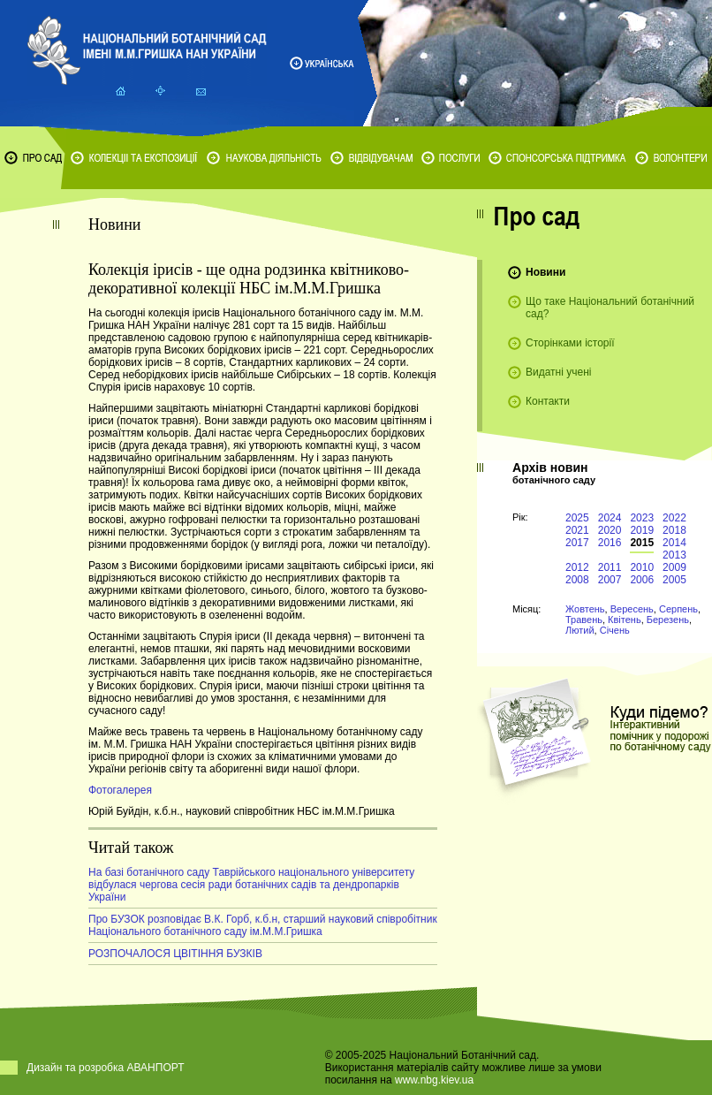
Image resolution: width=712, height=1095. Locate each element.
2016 (610, 542)
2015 (642, 542)
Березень (668, 619)
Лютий (580, 630)
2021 (577, 530)
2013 (674, 555)
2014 (674, 542)
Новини (545, 272)
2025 (577, 518)
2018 (674, 530)
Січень (615, 630)
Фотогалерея (120, 790)
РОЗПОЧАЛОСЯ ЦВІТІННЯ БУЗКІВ (175, 953)
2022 (674, 518)
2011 (610, 567)
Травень (583, 619)
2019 (642, 530)
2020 (610, 530)
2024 (610, 518)
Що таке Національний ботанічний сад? (610, 307)
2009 (674, 567)
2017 (577, 542)
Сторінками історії (570, 343)
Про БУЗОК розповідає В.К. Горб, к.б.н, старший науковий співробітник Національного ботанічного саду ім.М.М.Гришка (262, 925)
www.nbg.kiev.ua (434, 1080)
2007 (610, 580)
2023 (642, 518)
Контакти (548, 401)
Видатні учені (558, 372)
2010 (642, 567)
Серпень (678, 609)
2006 (642, 580)
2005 (674, 580)
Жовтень (585, 609)
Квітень (624, 619)
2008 (577, 580)
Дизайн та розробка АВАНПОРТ (106, 1067)
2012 (577, 567)
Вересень (632, 609)
